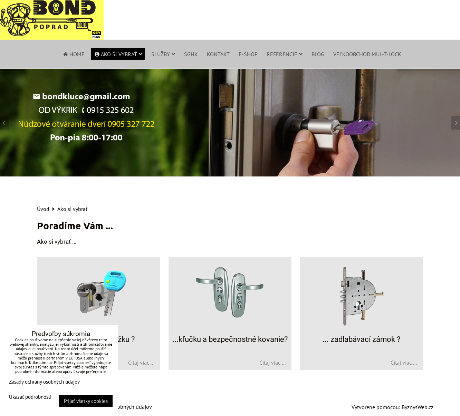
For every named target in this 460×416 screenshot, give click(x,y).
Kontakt (218, 54)
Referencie (285, 54)
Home (73, 54)
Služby (163, 54)
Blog (318, 54)
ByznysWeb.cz (417, 407)
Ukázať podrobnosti (30, 397)
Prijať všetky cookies (86, 401)
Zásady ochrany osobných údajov (44, 381)
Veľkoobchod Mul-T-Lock (367, 54)
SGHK (191, 54)
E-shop (248, 54)
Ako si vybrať (118, 54)
